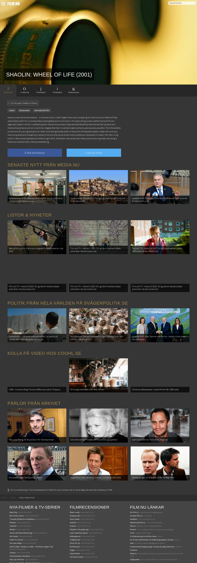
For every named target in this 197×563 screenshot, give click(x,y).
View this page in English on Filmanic (22, 103)
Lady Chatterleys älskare (79, 521)
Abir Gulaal (14, 525)
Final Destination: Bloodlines (20, 544)
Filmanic (133, 518)
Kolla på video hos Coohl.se (44, 346)
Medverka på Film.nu (137, 511)
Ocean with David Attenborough (21, 521)
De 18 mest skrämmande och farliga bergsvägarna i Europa (151, 528)
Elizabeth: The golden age (79, 518)
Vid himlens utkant (76, 545)
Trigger (72, 538)
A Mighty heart (75, 528)
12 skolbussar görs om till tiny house (143, 525)
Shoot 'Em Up (75, 531)
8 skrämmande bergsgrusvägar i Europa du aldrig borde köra (152, 535)
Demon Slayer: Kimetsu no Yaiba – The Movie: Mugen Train (31, 535)
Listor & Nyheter (30, 213)
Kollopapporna (75, 525)
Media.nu (133, 542)
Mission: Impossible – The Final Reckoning (25, 551)
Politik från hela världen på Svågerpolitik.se (68, 297)
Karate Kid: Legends (17, 558)
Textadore (133, 538)
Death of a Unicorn (16, 528)
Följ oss (133, 514)
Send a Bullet (74, 507)
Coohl (132, 521)
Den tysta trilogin (16, 531)
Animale (12, 541)
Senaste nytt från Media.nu (44, 164)
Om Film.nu (134, 500)
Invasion (73, 514)
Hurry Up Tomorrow (17, 548)
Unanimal (13, 514)
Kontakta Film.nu (136, 504)
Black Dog (13, 500)
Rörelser (13, 511)
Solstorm (73, 511)
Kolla (132, 531)
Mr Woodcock (75, 535)
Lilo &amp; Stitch (16, 555)
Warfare (12, 518)
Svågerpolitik (134, 548)
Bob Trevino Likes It (17, 504)
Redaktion (133, 507)
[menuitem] (4, 486)
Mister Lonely (74, 500)
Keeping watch (75, 504)
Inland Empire (75, 542)
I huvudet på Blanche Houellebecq (22, 507)
